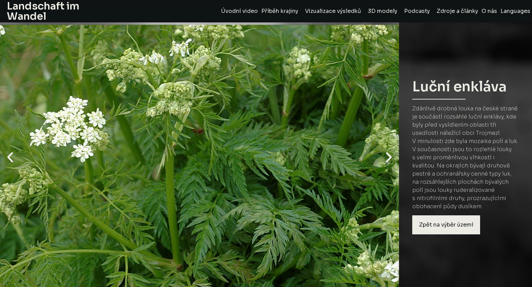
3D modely (384, 11)
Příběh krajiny (281, 11)
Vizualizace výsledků (334, 11)
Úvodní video (239, 11)
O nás (489, 11)
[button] (10, 157)
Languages (515, 11)
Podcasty (418, 11)
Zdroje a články (457, 11)
